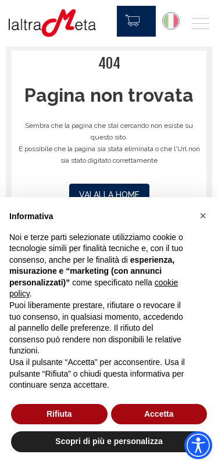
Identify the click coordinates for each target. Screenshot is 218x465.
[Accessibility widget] (198, 445)
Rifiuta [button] (59, 414)
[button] (203, 215)
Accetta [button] (159, 414)
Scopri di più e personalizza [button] (108, 441)
